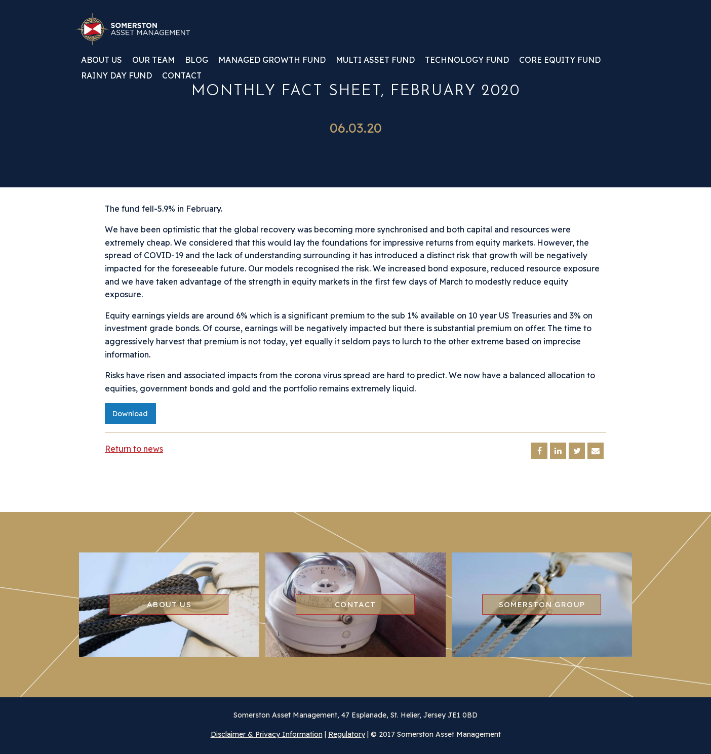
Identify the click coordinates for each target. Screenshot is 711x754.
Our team (153, 60)
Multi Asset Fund (375, 60)
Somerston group (542, 604)
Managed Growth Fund (272, 60)
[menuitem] (101, 63)
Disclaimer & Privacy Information (267, 734)
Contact (182, 76)
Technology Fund (467, 60)
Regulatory (346, 734)
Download (130, 413)
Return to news (134, 449)
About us (101, 60)
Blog (196, 60)
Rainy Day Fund (116, 76)
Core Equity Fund (560, 60)
